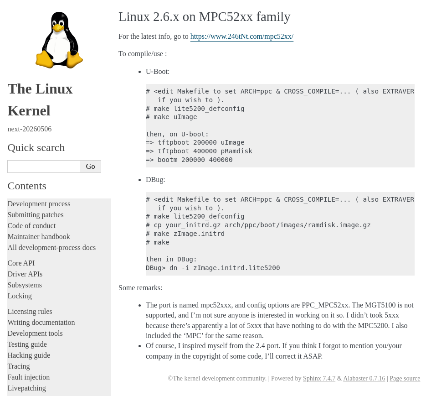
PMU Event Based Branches (53, 147)
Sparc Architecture (38, 301)
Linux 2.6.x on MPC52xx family (60, 102)
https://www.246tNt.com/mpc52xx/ (242, 36)
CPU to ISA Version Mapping (55, 84)
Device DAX (35, 244)
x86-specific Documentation (50, 311)
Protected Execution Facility (53, 209)
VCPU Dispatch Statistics (50, 236)
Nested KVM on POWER (50, 111)
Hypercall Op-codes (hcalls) (53, 120)
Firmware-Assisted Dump (50, 31)
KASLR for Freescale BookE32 (57, 93)
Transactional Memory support (56, 200)
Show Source (26, 387)
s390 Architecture (37, 281)
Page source (405, 378)
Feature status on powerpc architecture (65, 262)
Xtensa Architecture (40, 320)
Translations (25, 351)
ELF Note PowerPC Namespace (58, 22)
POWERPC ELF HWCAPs (52, 13)
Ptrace (27, 155)
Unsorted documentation (43, 335)
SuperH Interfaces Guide (46, 291)
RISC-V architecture (40, 272)
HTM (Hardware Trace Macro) (56, 40)
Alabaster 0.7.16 (364, 378)
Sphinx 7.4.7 (319, 378)
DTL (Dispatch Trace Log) (51, 253)
